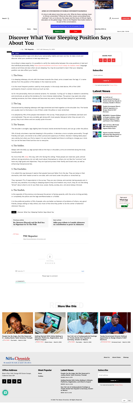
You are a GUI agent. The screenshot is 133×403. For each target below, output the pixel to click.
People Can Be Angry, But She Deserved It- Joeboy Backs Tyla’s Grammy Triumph (17, 337)
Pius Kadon (14, 340)
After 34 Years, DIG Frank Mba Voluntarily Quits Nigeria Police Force (111, 126)
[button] (6, 18)
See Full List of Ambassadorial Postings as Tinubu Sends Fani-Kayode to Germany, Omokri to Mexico (112, 99)
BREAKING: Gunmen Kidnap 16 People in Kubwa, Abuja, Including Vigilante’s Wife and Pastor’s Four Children (112, 118)
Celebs (63, 377)
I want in (107, 81)
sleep (26, 157)
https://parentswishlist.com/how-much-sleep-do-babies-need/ (57, 65)
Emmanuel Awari (116, 342)
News (62, 392)
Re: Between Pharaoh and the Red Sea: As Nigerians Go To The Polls (29, 223)
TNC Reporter (29, 49)
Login (82, 271)
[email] (107, 75)
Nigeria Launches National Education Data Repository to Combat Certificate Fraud (112, 134)
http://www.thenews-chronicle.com (34, 239)
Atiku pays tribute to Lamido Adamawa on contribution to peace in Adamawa (69, 223)
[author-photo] (6, 340)
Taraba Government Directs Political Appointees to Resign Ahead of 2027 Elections (111, 109)
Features (9, 52)
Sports (63, 384)
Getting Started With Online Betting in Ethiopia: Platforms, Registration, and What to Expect (49, 338)
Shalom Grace (48, 342)
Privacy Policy (113, 85)
